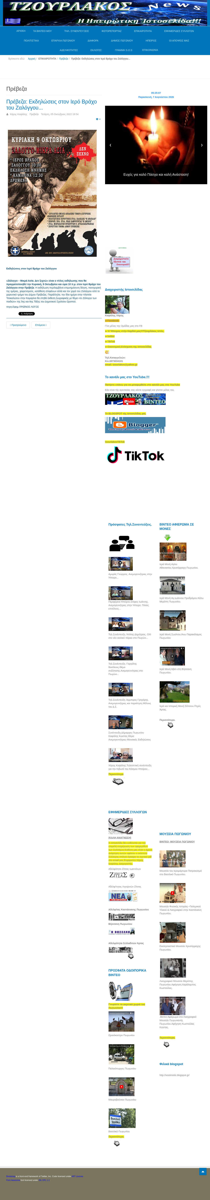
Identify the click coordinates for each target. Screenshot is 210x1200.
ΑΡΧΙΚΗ (20, 31)
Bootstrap (10, 1176)
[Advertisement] (69, 71)
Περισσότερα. (167, 720)
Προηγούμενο (18, 325)
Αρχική (31, 58)
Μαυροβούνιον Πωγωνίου (122, 1099)
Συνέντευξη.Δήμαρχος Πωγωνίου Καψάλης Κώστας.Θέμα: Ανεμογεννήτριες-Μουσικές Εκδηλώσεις (130, 736)
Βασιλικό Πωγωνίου (119, 1131)
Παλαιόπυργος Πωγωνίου (122, 1068)
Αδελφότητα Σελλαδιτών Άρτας (126, 943)
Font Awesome (13, 1180)
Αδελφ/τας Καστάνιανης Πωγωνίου (129, 909)
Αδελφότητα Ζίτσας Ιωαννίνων (125, 869)
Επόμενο (41, 325)
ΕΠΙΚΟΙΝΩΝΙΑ (150, 50)
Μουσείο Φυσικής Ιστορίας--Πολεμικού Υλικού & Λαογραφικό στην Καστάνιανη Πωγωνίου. (181, 910)
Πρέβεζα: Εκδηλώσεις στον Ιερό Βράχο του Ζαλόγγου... (53, 104)
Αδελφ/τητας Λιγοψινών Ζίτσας (125, 886)
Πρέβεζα (63, 58)
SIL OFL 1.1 (44, 1180)
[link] (134, 331)
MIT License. (77, 1176)
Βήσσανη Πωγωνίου (120, 924)
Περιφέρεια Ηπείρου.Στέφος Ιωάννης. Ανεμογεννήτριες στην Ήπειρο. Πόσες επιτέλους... (129, 605)
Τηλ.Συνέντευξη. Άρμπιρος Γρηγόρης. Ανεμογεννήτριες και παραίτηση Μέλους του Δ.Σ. (130, 703)
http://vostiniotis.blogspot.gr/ (175, 1075)
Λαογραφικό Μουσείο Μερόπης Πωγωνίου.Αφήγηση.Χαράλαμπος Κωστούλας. (178, 984)
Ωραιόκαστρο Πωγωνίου (122, 1035)
